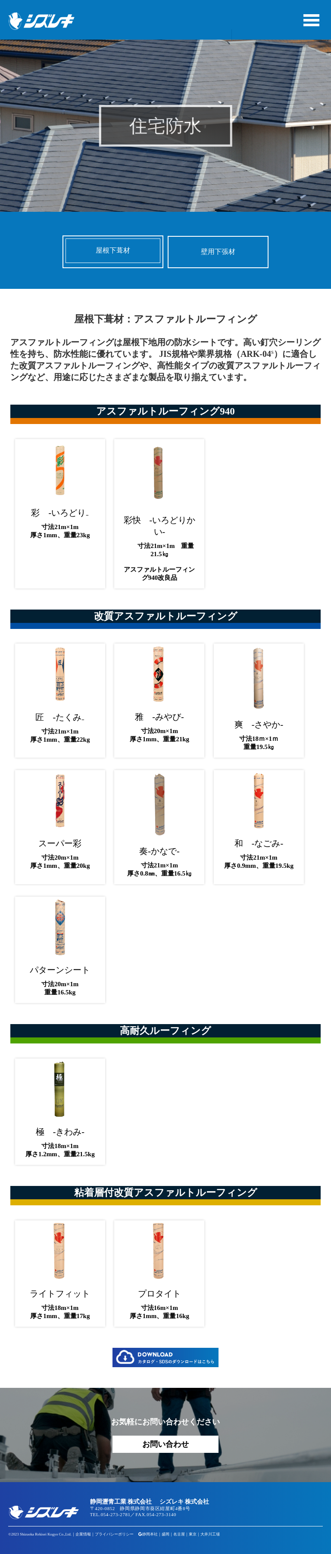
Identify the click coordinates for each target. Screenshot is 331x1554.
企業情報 (83, 1534)
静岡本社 (150, 1534)
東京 (193, 1534)
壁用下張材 (218, 251)
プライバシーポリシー (114, 1534)
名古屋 (179, 1534)
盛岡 (165, 1534)
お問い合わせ (165, 1444)
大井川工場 (210, 1534)
